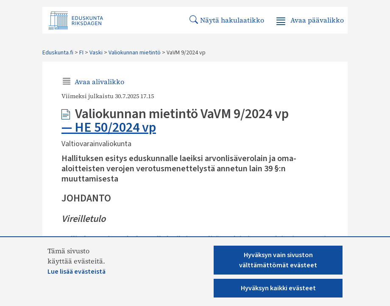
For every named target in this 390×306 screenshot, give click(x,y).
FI (81, 52)
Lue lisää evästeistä (76, 271)
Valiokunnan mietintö (135, 52)
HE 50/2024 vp (115, 127)
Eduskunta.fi (57, 52)
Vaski (96, 52)
